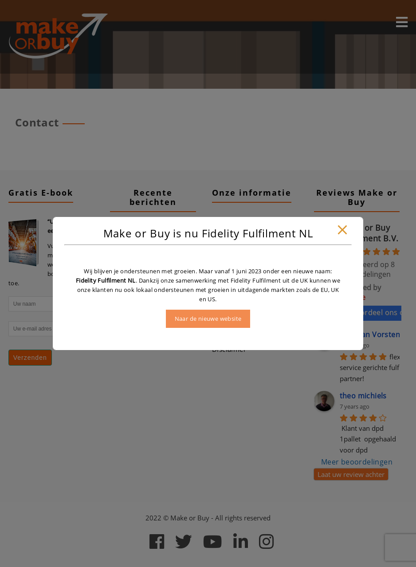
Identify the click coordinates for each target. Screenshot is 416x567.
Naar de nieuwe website (208, 319)
